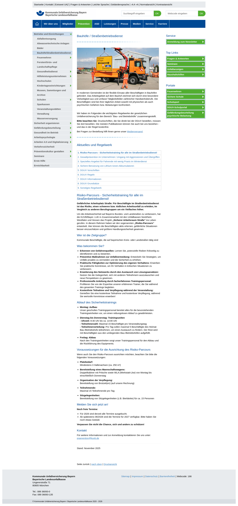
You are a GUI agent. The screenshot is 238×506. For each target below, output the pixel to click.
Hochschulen (44, 81)
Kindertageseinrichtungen (51, 85)
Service (150, 23)
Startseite (39, 4)
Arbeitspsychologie (44, 137)
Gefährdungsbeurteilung (47, 128)
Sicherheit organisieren (46, 123)
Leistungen (110, 23)
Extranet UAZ (62, 4)
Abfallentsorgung (46, 38)
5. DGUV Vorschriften (88, 170)
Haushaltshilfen (175, 74)
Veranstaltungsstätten (49, 109)
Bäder (40, 48)
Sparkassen (43, 104)
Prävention (84, 23)
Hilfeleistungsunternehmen (51, 76)
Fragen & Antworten (81, 4)
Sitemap (125, 476)
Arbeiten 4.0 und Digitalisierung (51, 142)
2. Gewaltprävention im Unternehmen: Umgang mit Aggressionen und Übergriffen (119, 157)
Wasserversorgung (47, 118)
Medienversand (135, 131)
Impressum (137, 476)
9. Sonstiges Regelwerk (90, 188)
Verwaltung (43, 113)
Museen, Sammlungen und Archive (51, 92)
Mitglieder (68, 23)
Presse (124, 23)
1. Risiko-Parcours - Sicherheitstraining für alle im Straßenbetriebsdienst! (117, 152)
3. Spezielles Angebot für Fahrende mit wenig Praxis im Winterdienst (112, 161)
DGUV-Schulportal (177, 107)
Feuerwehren (44, 57)
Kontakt (49, 4)
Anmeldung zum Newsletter (182, 41)
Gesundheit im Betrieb (46, 132)
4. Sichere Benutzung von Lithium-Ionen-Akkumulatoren (106, 166)
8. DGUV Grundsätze (88, 183)
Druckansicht (110, 464)
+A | (137, 4)
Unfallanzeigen (175, 69)
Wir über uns (51, 23)
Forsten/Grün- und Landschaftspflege (47, 64)
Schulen (41, 99)
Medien (137, 23)
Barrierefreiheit (167, 476)
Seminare (39, 156)
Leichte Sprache (101, 4)
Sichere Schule (175, 96)
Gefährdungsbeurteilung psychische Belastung (180, 114)
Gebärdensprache (120, 4)
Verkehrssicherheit (44, 146)
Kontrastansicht (164, 4)
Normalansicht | (148, 4)
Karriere (162, 23)
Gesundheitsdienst (47, 71)
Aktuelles (37, 24)
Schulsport (173, 102)
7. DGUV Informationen (89, 179)
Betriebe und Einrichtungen (49, 34)
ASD (96, 23)
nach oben (96, 464)
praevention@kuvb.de (88, 438)
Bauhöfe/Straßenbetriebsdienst (54, 52)
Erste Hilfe (39, 161)
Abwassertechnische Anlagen (53, 43)
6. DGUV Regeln (86, 174)
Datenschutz (151, 476)
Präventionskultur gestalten (49, 151)
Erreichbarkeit (41, 165)
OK (157, 13)
